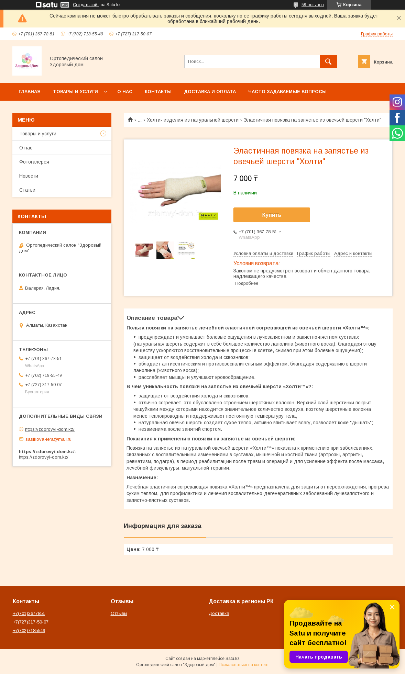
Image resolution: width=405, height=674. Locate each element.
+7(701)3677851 (29, 613)
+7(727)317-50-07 (30, 622)
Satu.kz (233, 658)
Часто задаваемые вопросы (287, 91)
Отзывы (119, 613)
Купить (272, 215)
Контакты (158, 91)
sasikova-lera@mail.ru (48, 438)
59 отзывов (313, 4)
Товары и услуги (75, 91)
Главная (30, 91)
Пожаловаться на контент (244, 664)
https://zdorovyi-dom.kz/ (50, 429)
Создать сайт (86, 4)
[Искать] (328, 61)
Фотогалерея (34, 162)
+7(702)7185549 (29, 630)
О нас (124, 91)
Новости (28, 176)
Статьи (27, 190)
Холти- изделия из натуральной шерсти (193, 120)
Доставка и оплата (210, 91)
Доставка (219, 613)
